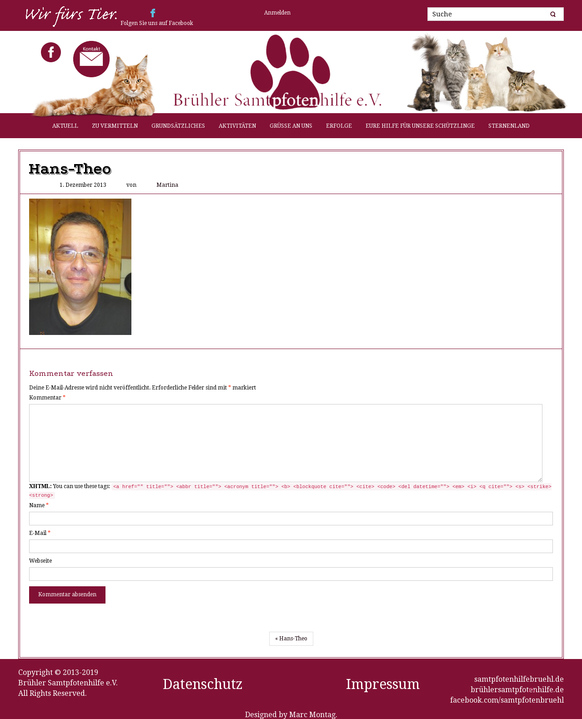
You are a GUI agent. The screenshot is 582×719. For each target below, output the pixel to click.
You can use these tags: (290, 491)
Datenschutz (203, 684)
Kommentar (47, 397)
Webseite (40, 561)
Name (39, 505)
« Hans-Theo (291, 638)
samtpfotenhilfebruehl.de (519, 679)
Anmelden (277, 13)
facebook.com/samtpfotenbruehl (507, 700)
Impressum (383, 684)
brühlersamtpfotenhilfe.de (517, 689)
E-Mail (39, 533)
